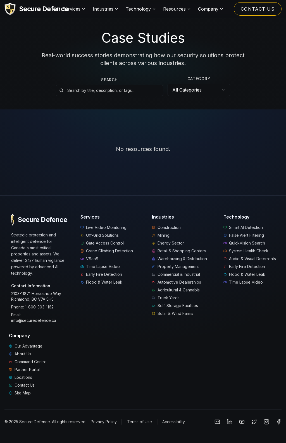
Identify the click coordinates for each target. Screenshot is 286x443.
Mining (161, 235)
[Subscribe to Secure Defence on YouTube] (242, 422)
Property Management (175, 266)
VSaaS (89, 258)
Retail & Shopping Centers (179, 250)
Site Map (20, 393)
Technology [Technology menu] (141, 9)
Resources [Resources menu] (177, 9)
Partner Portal (24, 369)
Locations (20, 377)
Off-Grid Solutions (99, 235)
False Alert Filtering (243, 235)
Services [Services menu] (74, 9)
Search (109, 78)
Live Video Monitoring (103, 227)
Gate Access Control (102, 243)
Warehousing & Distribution (179, 258)
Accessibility (173, 421)
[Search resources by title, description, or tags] (109, 90)
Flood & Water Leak (101, 282)
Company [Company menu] (211, 9)
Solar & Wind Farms (172, 313)
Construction (166, 227)
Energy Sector (168, 243)
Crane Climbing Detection (106, 250)
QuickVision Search (244, 243)
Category (199, 78)
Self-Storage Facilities (175, 305)
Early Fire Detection (101, 274)
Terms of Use (139, 421)
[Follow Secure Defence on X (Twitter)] (254, 422)
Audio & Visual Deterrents (249, 258)
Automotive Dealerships (176, 282)
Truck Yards (166, 297)
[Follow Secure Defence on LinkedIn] (229, 422)
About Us (20, 353)
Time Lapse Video (100, 266)
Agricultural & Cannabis (176, 290)
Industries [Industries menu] (106, 9)
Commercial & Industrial (176, 274)
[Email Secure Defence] (217, 422)
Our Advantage (25, 346)
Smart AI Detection (243, 227)
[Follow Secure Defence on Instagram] (266, 422)
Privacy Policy (104, 421)
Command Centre (28, 361)
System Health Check (245, 250)
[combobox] (199, 90)
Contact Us (22, 385)
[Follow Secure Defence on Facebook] (279, 422)
